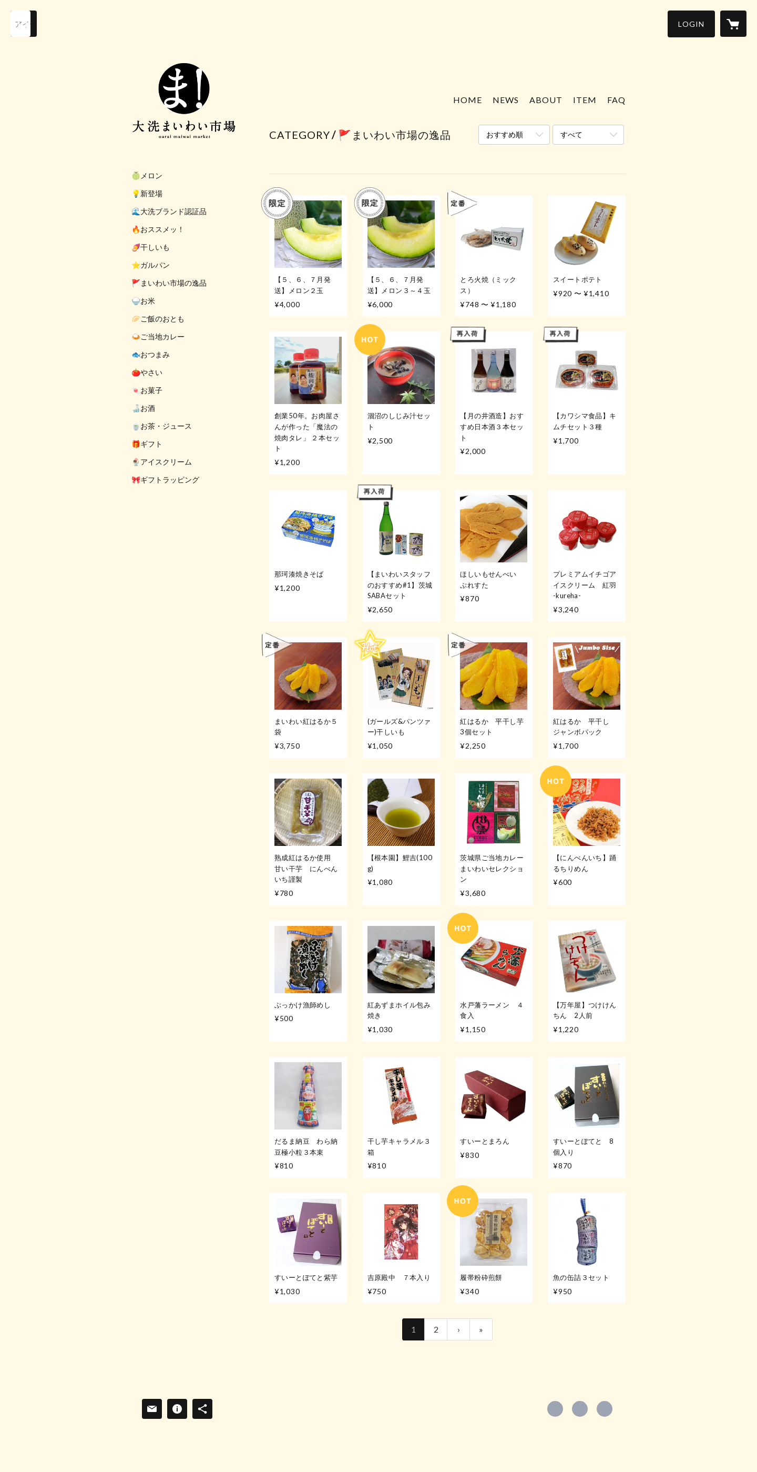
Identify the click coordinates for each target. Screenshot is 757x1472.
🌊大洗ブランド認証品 (169, 211)
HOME (467, 100)
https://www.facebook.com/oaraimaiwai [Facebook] (555, 1409)
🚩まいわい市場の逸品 (169, 283)
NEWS (506, 100)
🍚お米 (143, 301)
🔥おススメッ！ (158, 229)
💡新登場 (146, 193)
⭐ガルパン (150, 265)
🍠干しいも (150, 247)
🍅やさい (146, 372)
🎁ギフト (146, 444)
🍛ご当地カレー (158, 336)
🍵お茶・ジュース (161, 426)
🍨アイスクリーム (161, 462)
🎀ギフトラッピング (165, 479)
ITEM (585, 100)
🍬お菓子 (146, 390)
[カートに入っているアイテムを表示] (733, 24)
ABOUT (545, 100)
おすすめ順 (504, 134)
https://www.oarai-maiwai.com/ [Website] (604, 1409)
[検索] (24, 24)
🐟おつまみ (150, 354)
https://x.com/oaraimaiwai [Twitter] (580, 1409)
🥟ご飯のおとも (158, 318)
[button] (691, 24)
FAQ (616, 100)
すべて (571, 134)
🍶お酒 (143, 408)
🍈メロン (146, 175)
